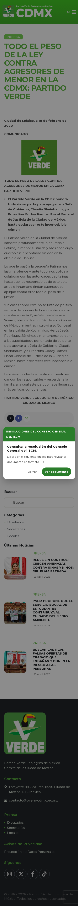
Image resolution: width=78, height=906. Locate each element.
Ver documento (56, 471)
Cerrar (32, 472)
